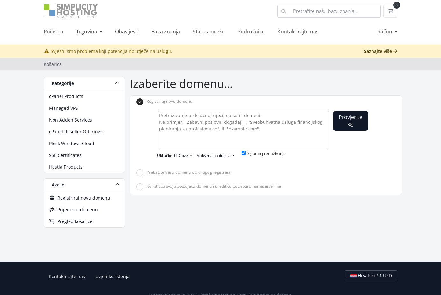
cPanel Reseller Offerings (76, 132)
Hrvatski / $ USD (371, 275)
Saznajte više (380, 51)
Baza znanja (165, 31)
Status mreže (209, 31)
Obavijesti (127, 31)
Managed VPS (63, 108)
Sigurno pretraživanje (264, 153)
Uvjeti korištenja (112, 276)
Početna (53, 31)
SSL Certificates (65, 155)
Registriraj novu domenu (79, 198)
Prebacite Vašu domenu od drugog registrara (183, 172)
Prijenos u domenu (73, 210)
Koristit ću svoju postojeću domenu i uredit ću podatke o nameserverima (208, 186)
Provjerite (350, 120)
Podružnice (251, 31)
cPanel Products (66, 96)
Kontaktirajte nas (298, 31)
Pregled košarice (70, 221)
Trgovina (87, 31)
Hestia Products (66, 167)
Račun (385, 31)
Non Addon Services (70, 120)
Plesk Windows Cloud (71, 143)
